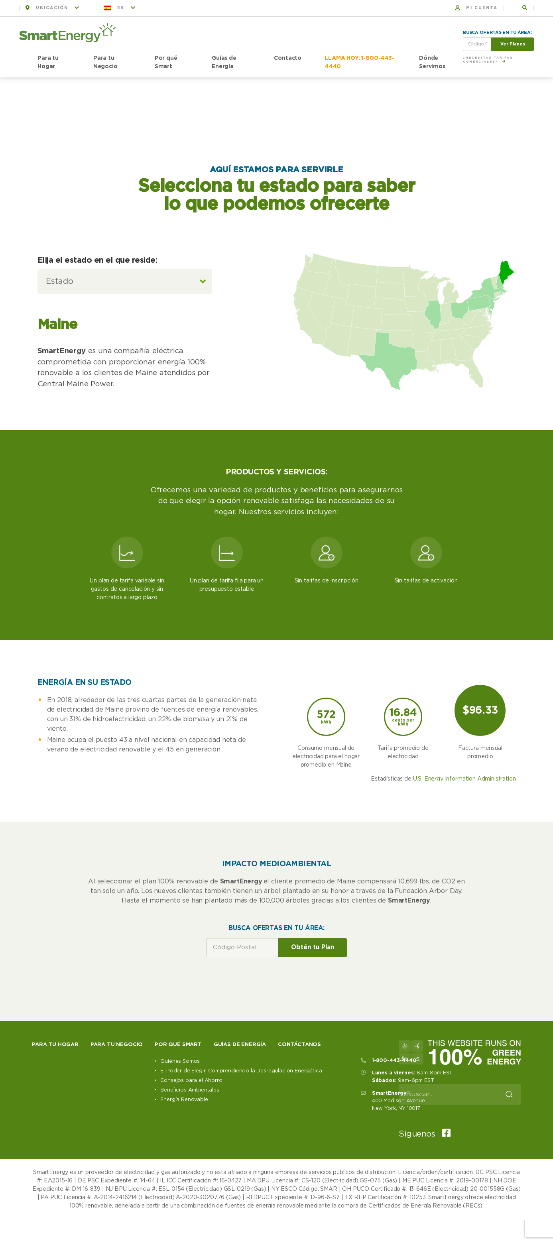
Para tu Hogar (48, 62)
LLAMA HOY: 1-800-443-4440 (359, 62)
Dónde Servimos (432, 62)
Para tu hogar (55, 1122)
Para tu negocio (117, 1122)
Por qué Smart (166, 62)
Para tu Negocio (105, 62)
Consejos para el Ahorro (191, 1157)
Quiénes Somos (180, 1138)
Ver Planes (512, 44)
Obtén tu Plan (312, 1025)
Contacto (287, 58)
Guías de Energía (224, 62)
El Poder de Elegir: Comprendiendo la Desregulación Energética (241, 1148)
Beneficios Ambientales (189, 1167)
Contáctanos (299, 1122)
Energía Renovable (184, 1177)
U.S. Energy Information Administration (464, 856)
